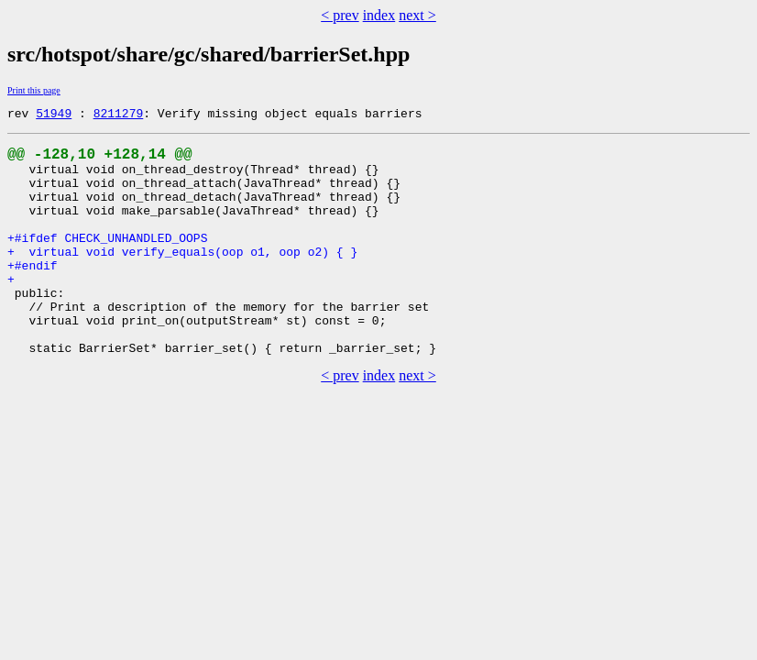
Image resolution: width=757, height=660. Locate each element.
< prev (339, 15)
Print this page (33, 90)
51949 (53, 115)
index (379, 15)
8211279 (118, 115)
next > (417, 15)
